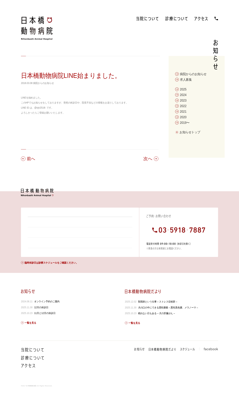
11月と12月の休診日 (45, 322)
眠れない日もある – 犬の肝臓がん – (156, 323)
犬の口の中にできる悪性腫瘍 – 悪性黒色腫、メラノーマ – (168, 317)
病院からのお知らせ (43, 83)
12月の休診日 (41, 317)
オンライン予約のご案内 (47, 311)
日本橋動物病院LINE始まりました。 (71, 75)
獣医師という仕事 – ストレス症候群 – (157, 311)
